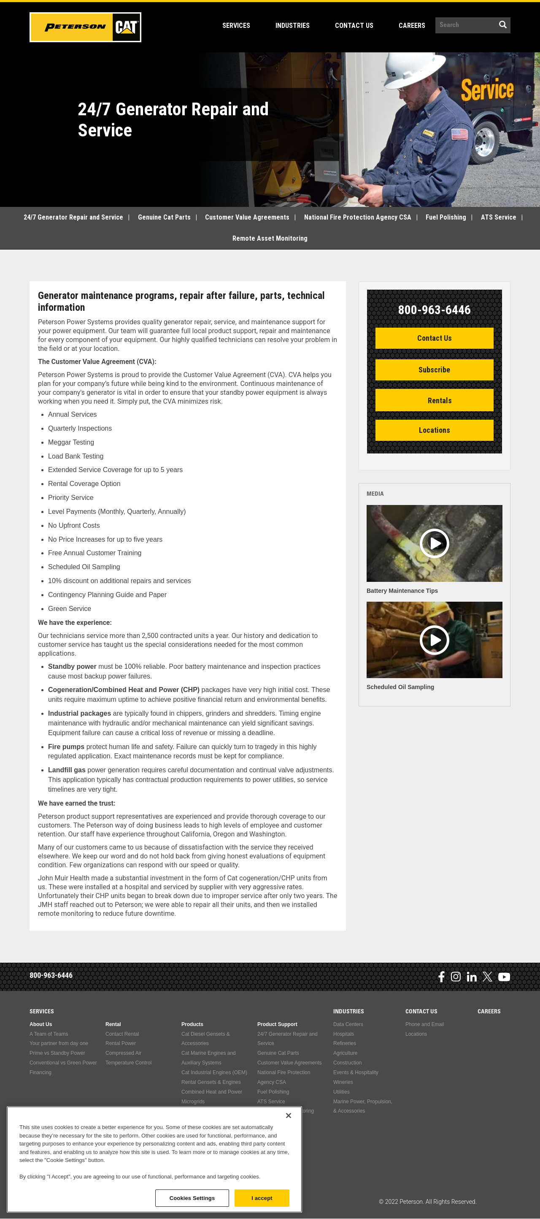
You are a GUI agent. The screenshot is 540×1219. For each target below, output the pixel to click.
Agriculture (345, 1053)
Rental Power (120, 1043)
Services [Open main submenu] (240, 26)
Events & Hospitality (355, 1072)
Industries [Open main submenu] (296, 26)
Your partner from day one (59, 1043)
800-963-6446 (51, 975)
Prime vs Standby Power (57, 1053)
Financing (40, 1072)
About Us (41, 1024)
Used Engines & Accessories (213, 1111)
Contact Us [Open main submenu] (358, 26)
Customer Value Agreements (247, 217)
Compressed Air (123, 1053)
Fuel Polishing (446, 217)
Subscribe (434, 369)
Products (192, 1024)
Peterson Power (85, 27)
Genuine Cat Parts (164, 217)
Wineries (343, 1082)
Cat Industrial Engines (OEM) (214, 1072)
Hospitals (343, 1034)
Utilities (341, 1092)
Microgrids (193, 1102)
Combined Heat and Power (211, 1092)
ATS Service (498, 217)
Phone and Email (424, 1024)
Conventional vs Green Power (63, 1063)
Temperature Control (128, 1063)
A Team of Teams (49, 1034)
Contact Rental (122, 1034)
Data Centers (348, 1024)
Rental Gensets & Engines (211, 1082)
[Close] (288, 1153)
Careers (412, 26)
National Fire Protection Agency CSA (357, 217)
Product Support (277, 1024)
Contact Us (434, 338)
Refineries (344, 1043)
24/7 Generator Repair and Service (73, 217)
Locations (434, 430)
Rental (113, 1024)
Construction (347, 1063)
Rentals (440, 400)
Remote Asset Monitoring (270, 238)
